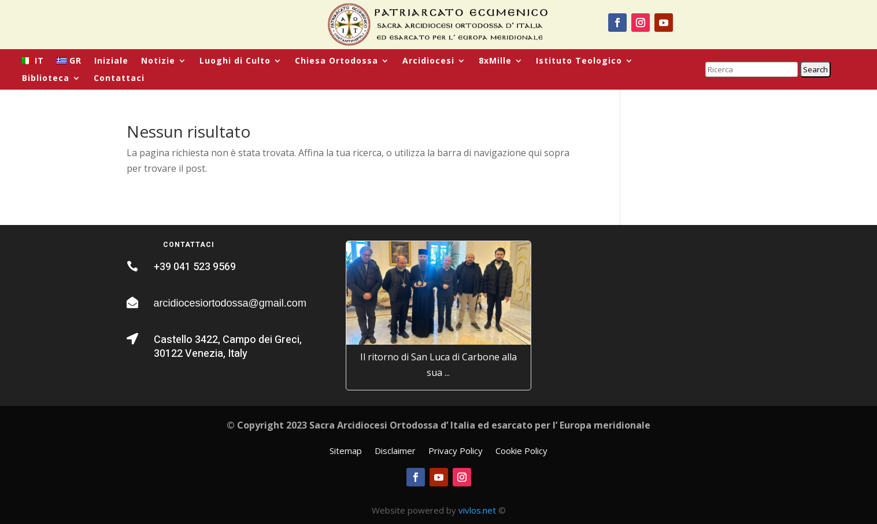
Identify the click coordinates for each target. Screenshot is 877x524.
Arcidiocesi (428, 61)
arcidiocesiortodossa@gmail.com (230, 303)
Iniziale (111, 61)
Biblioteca (45, 78)
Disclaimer (395, 451)
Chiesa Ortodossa (336, 61)
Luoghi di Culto (235, 61)
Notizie (158, 61)
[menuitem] (33, 63)
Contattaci (119, 78)
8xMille (495, 61)
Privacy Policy (455, 451)
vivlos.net (477, 510)
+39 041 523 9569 (195, 267)
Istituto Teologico (579, 61)
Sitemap (346, 451)
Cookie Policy (521, 451)
